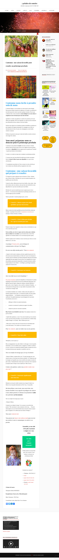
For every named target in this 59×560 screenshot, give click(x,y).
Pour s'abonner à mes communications (53, 139)
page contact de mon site (29, 480)
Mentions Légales (6, 534)
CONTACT (25, 10)
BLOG (31, 10)
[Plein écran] (17, 550)
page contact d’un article (29, 483)
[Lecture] (4, 550)
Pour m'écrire (45, 138)
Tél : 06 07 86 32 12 (47, 145)
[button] (11, 546)
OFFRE (12, 10)
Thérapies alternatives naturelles (18, 74)
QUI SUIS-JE (44, 10)
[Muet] (15, 550)
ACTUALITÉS (51, 10)
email (25, 478)
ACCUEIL (7, 10)
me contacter (30, 253)
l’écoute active (15, 247)
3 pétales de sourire (29, 3)
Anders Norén (41, 558)
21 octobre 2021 (24, 73)
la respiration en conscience (26, 214)
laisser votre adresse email (21, 421)
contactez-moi (15, 417)
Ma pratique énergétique (11, 282)
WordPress (28, 558)
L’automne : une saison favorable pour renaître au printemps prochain (21, 65)
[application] (11, 528)
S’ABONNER (36, 10)
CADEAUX (18, 10)
